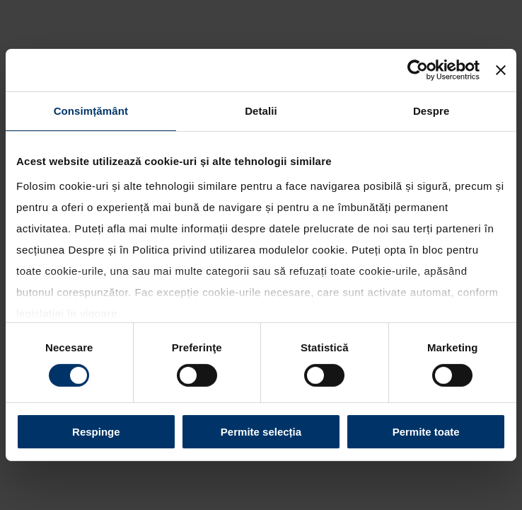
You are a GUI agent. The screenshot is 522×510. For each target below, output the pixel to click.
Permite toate (426, 432)
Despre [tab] (431, 111)
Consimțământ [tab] (91, 111)
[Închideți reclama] (501, 70)
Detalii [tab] (261, 111)
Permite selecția (261, 432)
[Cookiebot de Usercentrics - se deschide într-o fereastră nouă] (418, 70)
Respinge (96, 432)
